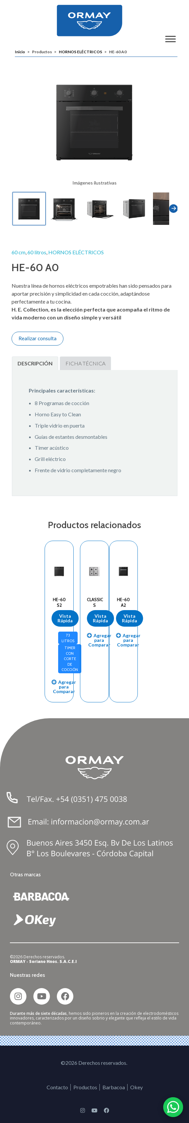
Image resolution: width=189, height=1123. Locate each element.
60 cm (18, 252)
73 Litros (67, 638)
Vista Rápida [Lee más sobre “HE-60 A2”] (129, 618)
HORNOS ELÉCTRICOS (80, 51)
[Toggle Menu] (170, 39)
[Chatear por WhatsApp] (173, 1107)
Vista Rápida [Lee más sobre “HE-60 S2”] (65, 618)
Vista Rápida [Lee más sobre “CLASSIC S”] (100, 618)
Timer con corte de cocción (69, 658)
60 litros (36, 252)
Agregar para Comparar (64, 686)
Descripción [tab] (35, 363)
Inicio (20, 51)
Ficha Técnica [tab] (85, 363)
